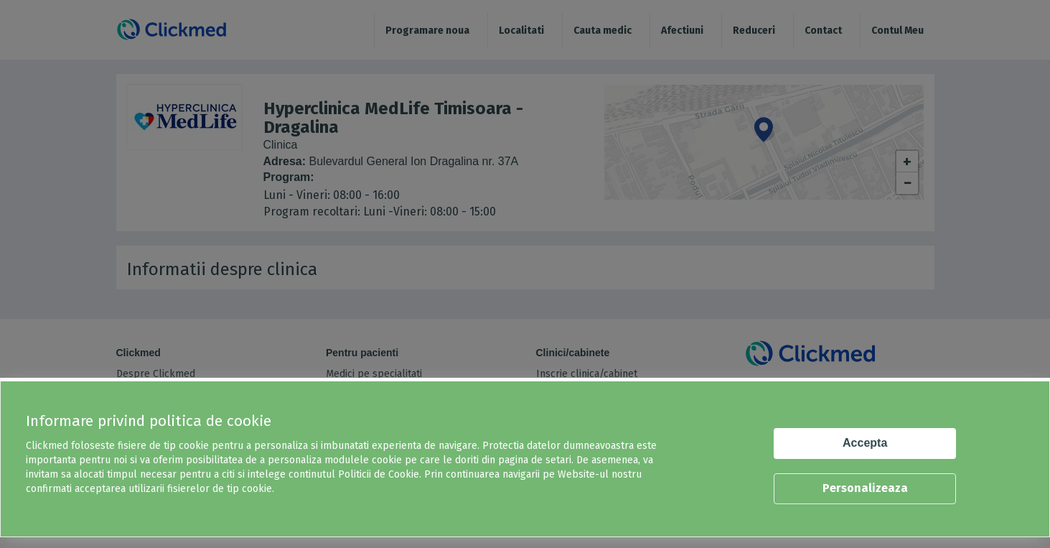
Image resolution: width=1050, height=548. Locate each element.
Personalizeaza (865, 488)
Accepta (865, 443)
